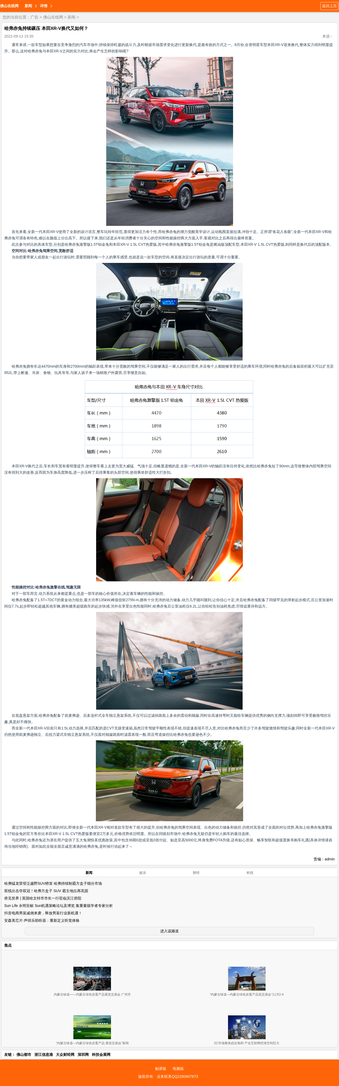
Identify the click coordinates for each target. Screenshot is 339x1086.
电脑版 (178, 1068)
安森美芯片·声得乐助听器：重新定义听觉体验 (41, 920)
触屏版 (160, 1068)
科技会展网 (101, 1054)
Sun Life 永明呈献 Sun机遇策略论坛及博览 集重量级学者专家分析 (58, 906)
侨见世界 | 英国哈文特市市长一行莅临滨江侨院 (42, 898)
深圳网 (83, 1054)
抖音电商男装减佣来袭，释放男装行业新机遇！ (43, 913)
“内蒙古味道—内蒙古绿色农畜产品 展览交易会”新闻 (92, 1043)
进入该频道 (169, 931)
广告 (34, 17)
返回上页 (329, 6)
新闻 (28, 6)
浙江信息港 (43, 1054)
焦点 (8, 945)
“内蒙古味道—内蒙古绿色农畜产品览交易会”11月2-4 (247, 994)
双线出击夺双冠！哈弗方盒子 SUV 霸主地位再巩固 (46, 891)
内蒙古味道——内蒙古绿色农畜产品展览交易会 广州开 (92, 994)
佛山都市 (23, 1054)
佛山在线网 (9, 6)
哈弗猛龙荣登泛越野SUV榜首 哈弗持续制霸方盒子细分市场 (53, 883)
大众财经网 (65, 1054)
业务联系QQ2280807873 (177, 1076)
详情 (43, 6)
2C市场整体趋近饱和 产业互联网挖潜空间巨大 (246, 1043)
